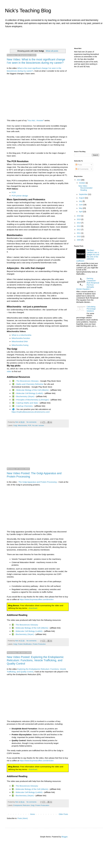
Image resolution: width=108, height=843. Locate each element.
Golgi (15, 425)
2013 (79, 226)
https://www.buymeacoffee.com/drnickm (37, 599)
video (9, 371)
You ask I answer (38, 425)
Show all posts (52, 51)
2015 (79, 219)
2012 (79, 230)
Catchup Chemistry (24, 406)
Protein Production (39, 644)
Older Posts (63, 814)
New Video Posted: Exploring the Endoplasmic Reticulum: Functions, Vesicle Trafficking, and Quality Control (35, 660)
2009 (79, 240)
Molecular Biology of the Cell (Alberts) (32, 390)
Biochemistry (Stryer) (25, 396)
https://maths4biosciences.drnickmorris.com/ (31, 412)
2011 (79, 233)
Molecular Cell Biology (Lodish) (29, 393)
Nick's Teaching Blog (28, 10)
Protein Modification (25, 644)
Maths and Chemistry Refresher (29, 384)
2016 (79, 216)
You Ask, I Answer (35, 120)
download (33, 608)
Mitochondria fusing (20, 345)
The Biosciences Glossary (27, 381)
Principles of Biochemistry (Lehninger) (32, 400)
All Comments (82, 169)
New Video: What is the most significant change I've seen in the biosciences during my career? (36, 61)
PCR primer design (20, 196)
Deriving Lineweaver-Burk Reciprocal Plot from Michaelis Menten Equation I (87, 283)
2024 (79, 180)
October (82, 183)
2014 (79, 223)
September (83, 194)
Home (32, 814)
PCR (14, 192)
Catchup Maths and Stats (27, 403)
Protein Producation (42, 805)
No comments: (31, 422)
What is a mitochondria (21, 335)
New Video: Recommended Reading (85, 188)
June (81, 205)
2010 (79, 236)
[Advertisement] (54, 37)
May (81, 208)
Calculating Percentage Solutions (91, 309)
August (82, 198)
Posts (79, 165)
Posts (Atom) (23, 818)
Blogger (64, 837)
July (81, 201)
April (81, 212)
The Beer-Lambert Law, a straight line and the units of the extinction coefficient (87, 255)
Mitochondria (22, 425)
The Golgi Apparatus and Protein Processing (37, 482)
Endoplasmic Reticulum (21, 805)
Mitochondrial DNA (20, 341)
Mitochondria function (21, 338)
